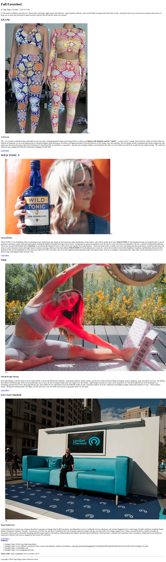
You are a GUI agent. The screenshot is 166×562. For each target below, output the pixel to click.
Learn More (5, 151)
